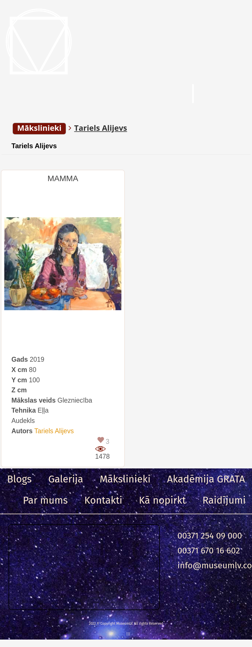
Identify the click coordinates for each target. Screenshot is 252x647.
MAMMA (62, 178)
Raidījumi (224, 500)
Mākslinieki (125, 479)
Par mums (45, 500)
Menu (31, 94)
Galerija (65, 479)
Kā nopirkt (162, 500)
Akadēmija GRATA (206, 479)
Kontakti (103, 500)
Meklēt (153, 94)
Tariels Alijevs (34, 146)
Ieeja (226, 94)
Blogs (19, 479)
